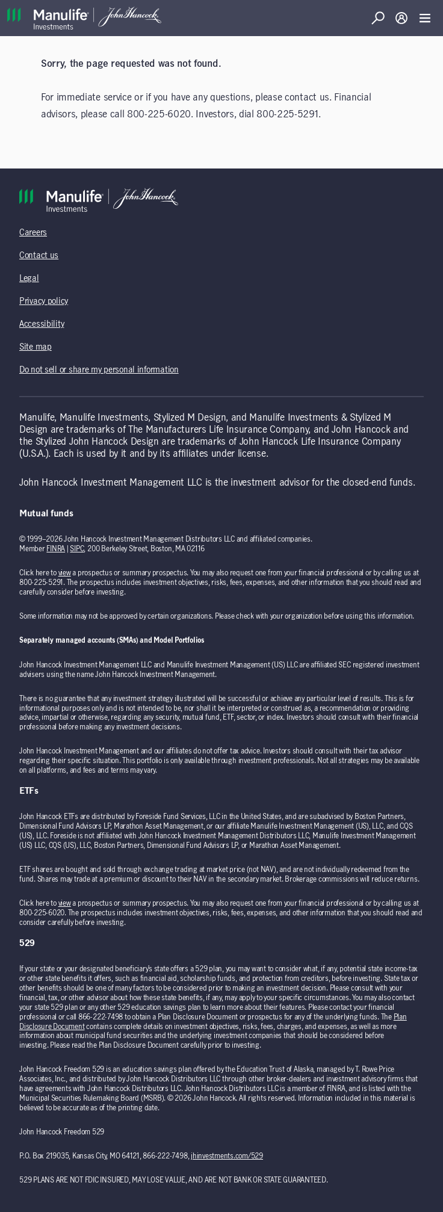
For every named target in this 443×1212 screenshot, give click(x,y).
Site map (35, 347)
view (64, 573)
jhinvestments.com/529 (227, 1156)
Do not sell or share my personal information (99, 370)
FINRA (55, 548)
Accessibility (41, 324)
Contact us (38, 256)
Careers (33, 233)
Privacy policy (43, 301)
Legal (29, 278)
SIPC (77, 548)
